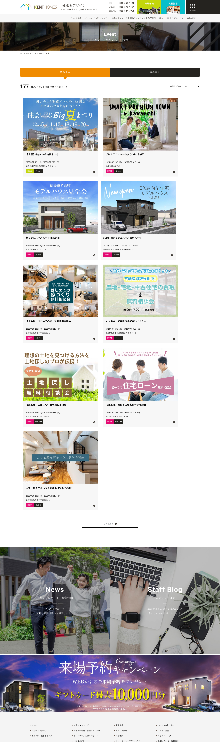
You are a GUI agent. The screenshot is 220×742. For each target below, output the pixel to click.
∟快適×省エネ (80, 495)
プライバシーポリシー (116, 546)
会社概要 (161, 495)
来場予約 (119, 484)
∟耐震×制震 (79, 489)
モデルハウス (177, 18)
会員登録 (119, 505)
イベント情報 (75, 18)
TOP (22, 53)
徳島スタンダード (119, 18)
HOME (34, 474)
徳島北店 (65, 73)
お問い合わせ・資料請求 (168, 489)
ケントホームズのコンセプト (96, 18)
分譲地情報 (191, 18)
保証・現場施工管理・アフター (87, 479)
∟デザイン (78, 500)
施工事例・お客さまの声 (158, 18)
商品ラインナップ (137, 18)
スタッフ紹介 (163, 479)
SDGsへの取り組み (166, 474)
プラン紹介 (120, 500)
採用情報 (161, 500)
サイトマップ (100, 546)
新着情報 (119, 474)
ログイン (119, 510)
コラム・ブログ (164, 484)
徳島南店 (155, 73)
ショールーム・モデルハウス (128, 489)
